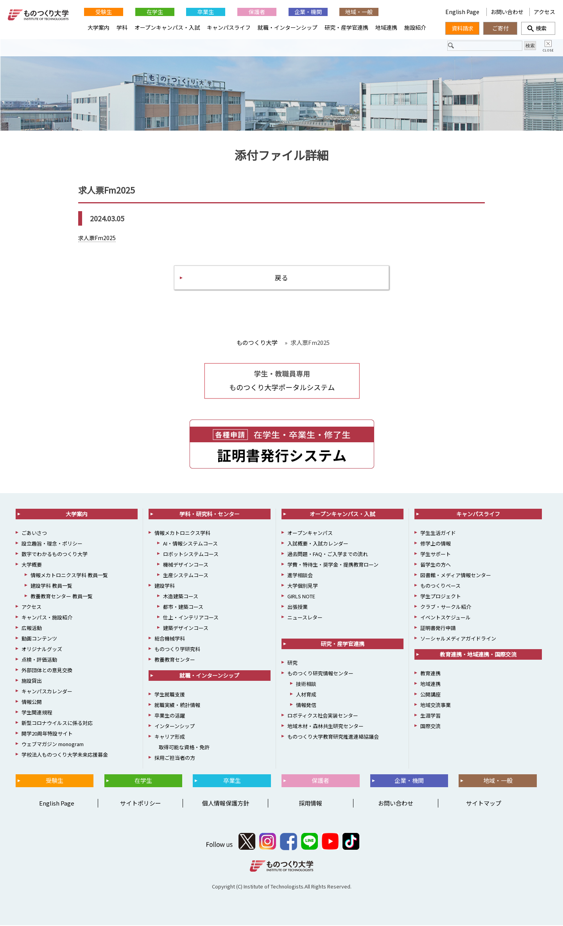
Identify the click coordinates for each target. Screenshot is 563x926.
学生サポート (435, 555)
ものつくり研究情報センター (320, 674)
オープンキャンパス (310, 534)
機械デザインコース (185, 565)
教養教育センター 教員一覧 (61, 597)
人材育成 (306, 695)
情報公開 (32, 703)
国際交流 (430, 727)
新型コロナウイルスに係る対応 (57, 724)
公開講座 (430, 695)
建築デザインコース (185, 629)
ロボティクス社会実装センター (322, 716)
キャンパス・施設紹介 (47, 618)
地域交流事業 (435, 706)
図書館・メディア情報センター (455, 576)
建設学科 (164, 586)
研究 (292, 664)
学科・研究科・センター (209, 515)
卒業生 (205, 12)
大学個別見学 (302, 586)
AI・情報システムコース (190, 544)
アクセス (544, 12)
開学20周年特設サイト (47, 734)
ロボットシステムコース (191, 555)
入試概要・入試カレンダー (317, 544)
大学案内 (98, 27)
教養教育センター (174, 660)
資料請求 (462, 28)
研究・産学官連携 (346, 27)
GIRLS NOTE (301, 597)
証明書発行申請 (438, 629)
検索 (538, 28)
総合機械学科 (169, 639)
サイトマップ (483, 804)
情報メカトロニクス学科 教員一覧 (69, 576)
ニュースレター (305, 618)
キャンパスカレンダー (47, 692)
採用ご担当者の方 (174, 759)
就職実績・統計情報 (177, 706)
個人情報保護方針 (225, 804)
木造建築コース (180, 597)
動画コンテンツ (39, 639)
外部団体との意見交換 (47, 671)
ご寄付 (500, 28)
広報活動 (32, 629)
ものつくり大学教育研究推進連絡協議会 (333, 737)
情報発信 (306, 706)
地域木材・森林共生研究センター (325, 727)
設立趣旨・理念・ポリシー (52, 544)
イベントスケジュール (445, 618)
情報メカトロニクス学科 (182, 534)
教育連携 (430, 674)
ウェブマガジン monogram (53, 745)
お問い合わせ (507, 12)
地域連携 (386, 27)
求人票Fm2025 (97, 238)
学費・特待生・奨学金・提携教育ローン (332, 565)
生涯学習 (430, 716)
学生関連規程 (37, 713)
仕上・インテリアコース (191, 618)
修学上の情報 (435, 544)
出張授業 (297, 608)
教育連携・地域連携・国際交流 (478, 655)
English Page (410, 12)
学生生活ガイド (438, 534)
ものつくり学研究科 (177, 650)
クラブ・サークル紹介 (445, 608)
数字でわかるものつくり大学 (55, 555)
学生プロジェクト (440, 597)
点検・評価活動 (39, 660)
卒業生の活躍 (169, 716)
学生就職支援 (169, 695)
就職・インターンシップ (287, 27)
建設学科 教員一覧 (51, 586)
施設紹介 (415, 27)
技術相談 (306, 685)
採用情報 (310, 804)
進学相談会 (300, 576)
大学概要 (32, 565)
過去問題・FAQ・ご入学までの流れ (327, 555)
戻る (281, 278)
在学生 (155, 12)
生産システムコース (185, 576)
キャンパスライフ (229, 27)
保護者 (257, 12)
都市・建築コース (183, 608)
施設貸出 (32, 682)
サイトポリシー (140, 804)
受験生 (103, 12)
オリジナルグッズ (42, 650)
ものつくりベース (440, 586)
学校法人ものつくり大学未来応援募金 (65, 755)
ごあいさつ (34, 534)
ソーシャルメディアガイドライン (458, 639)
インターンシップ (174, 727)
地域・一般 (359, 12)
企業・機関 (308, 12)
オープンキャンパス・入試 (167, 27)
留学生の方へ (435, 565)
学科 (122, 27)
